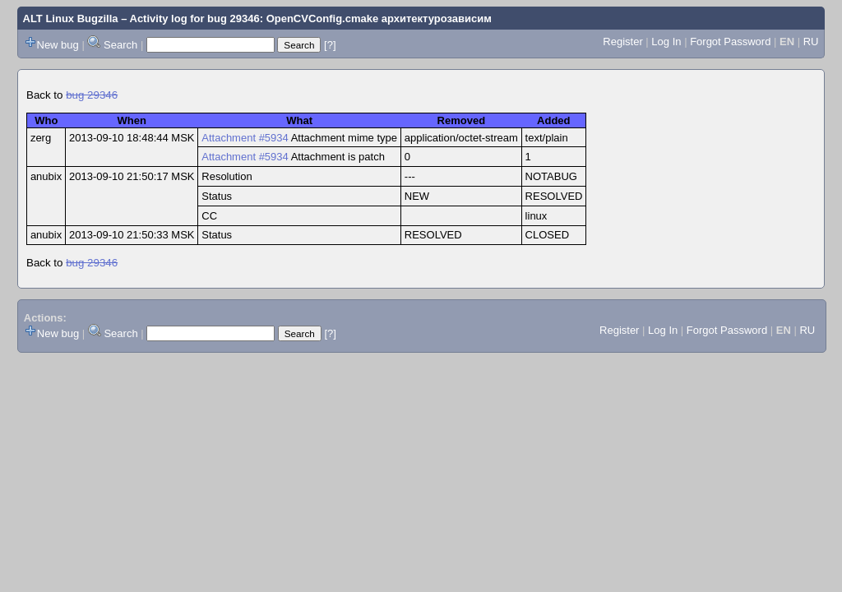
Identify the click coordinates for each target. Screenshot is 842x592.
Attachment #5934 (245, 138)
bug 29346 (92, 95)
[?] (329, 45)
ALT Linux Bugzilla (70, 18)
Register (622, 41)
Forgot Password (730, 41)
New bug (58, 45)
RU (811, 41)
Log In (666, 41)
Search (120, 45)
